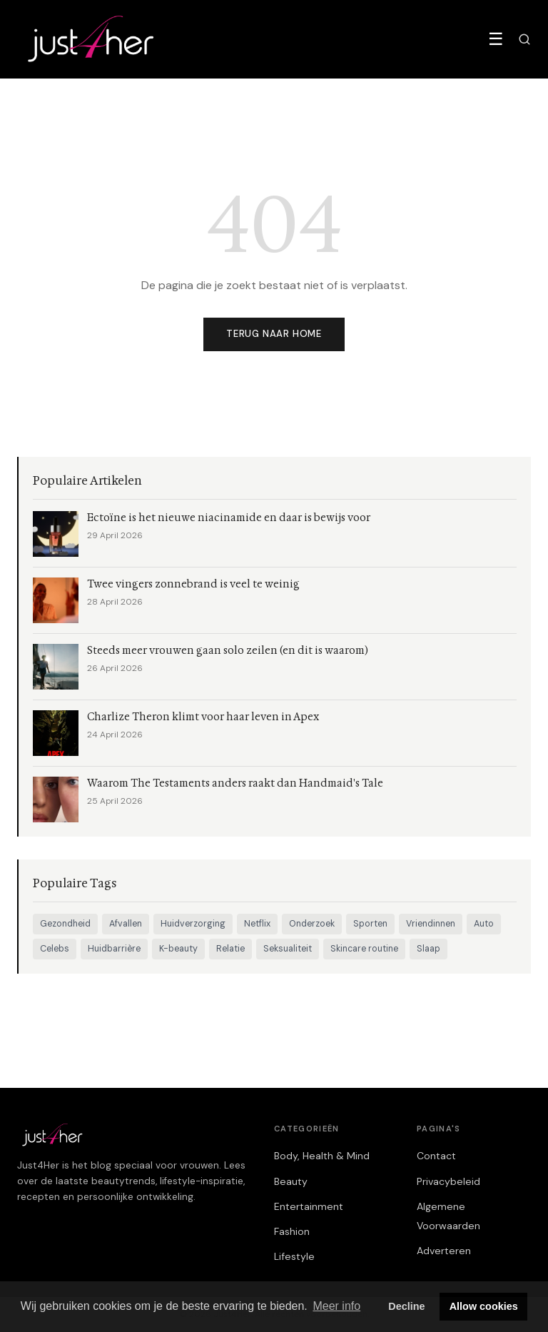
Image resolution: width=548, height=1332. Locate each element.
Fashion (292, 1231)
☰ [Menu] (496, 39)
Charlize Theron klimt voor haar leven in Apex (203, 717)
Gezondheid (65, 923)
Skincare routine (364, 948)
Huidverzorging (193, 923)
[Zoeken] (524, 39)
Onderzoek (312, 923)
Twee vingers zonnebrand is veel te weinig (193, 584)
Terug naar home (274, 334)
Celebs (54, 948)
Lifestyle (294, 1256)
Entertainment (308, 1206)
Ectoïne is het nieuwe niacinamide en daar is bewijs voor (228, 518)
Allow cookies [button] (484, 1306)
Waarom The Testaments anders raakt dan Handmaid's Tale (235, 783)
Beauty (291, 1181)
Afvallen (125, 923)
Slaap (428, 948)
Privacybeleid (448, 1181)
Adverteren (444, 1250)
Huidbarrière (114, 948)
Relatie (230, 948)
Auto (484, 923)
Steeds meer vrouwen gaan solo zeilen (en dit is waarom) (227, 650)
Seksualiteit (287, 948)
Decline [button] (406, 1306)
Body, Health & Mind (322, 1155)
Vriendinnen (430, 923)
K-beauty (178, 948)
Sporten (370, 923)
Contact (436, 1155)
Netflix (257, 923)
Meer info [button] (336, 1306)
